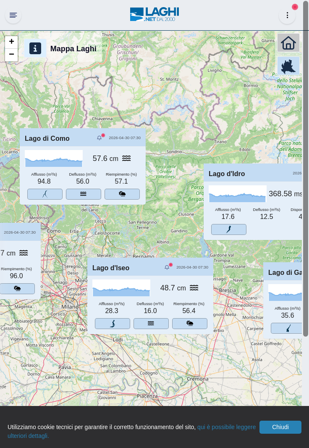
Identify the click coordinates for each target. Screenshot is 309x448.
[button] (11, 42)
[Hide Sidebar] (13, 15)
